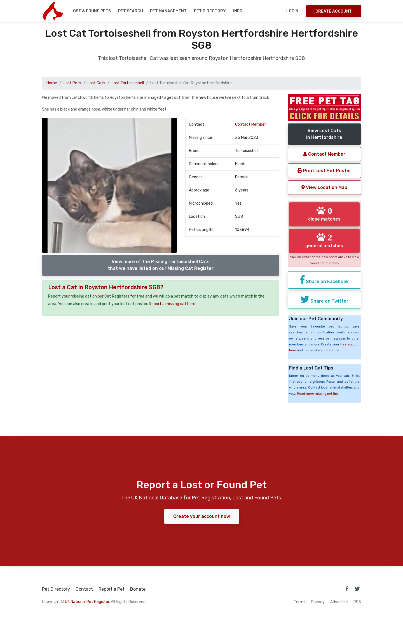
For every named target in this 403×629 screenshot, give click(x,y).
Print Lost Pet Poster (324, 170)
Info (237, 11)
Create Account (333, 11)
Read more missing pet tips (317, 394)
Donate (138, 589)
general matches (324, 240)
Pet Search (130, 11)
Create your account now (201, 516)
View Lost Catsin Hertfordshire (324, 134)
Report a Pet (112, 589)
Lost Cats (96, 83)
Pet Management (168, 11)
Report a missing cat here (172, 303)
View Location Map (324, 187)
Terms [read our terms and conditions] (299, 602)
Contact (84, 589)
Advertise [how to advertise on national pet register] (339, 602)
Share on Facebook (324, 279)
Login (292, 11)
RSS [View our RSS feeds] (357, 602)
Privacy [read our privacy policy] (318, 602)
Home (51, 83)
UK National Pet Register (87, 601)
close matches (324, 214)
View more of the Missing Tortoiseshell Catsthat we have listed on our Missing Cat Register (161, 265)
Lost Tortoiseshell (128, 83)
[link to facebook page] (346, 588)
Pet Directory (210, 11)
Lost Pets (72, 83)
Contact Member (250, 124)
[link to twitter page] (357, 588)
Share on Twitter (324, 299)
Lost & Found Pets (91, 11)
